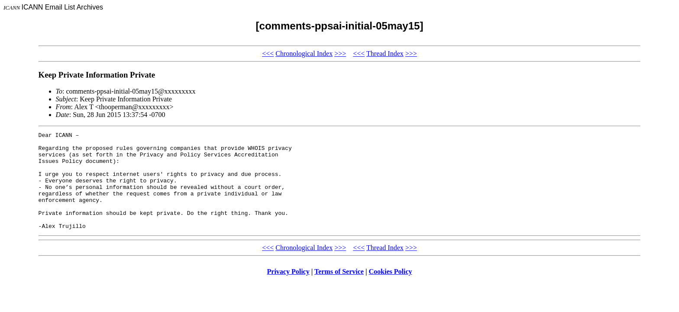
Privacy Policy (288, 291)
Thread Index (385, 53)
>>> (340, 53)
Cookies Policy (390, 291)
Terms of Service (339, 291)
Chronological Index (304, 53)
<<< (268, 53)
